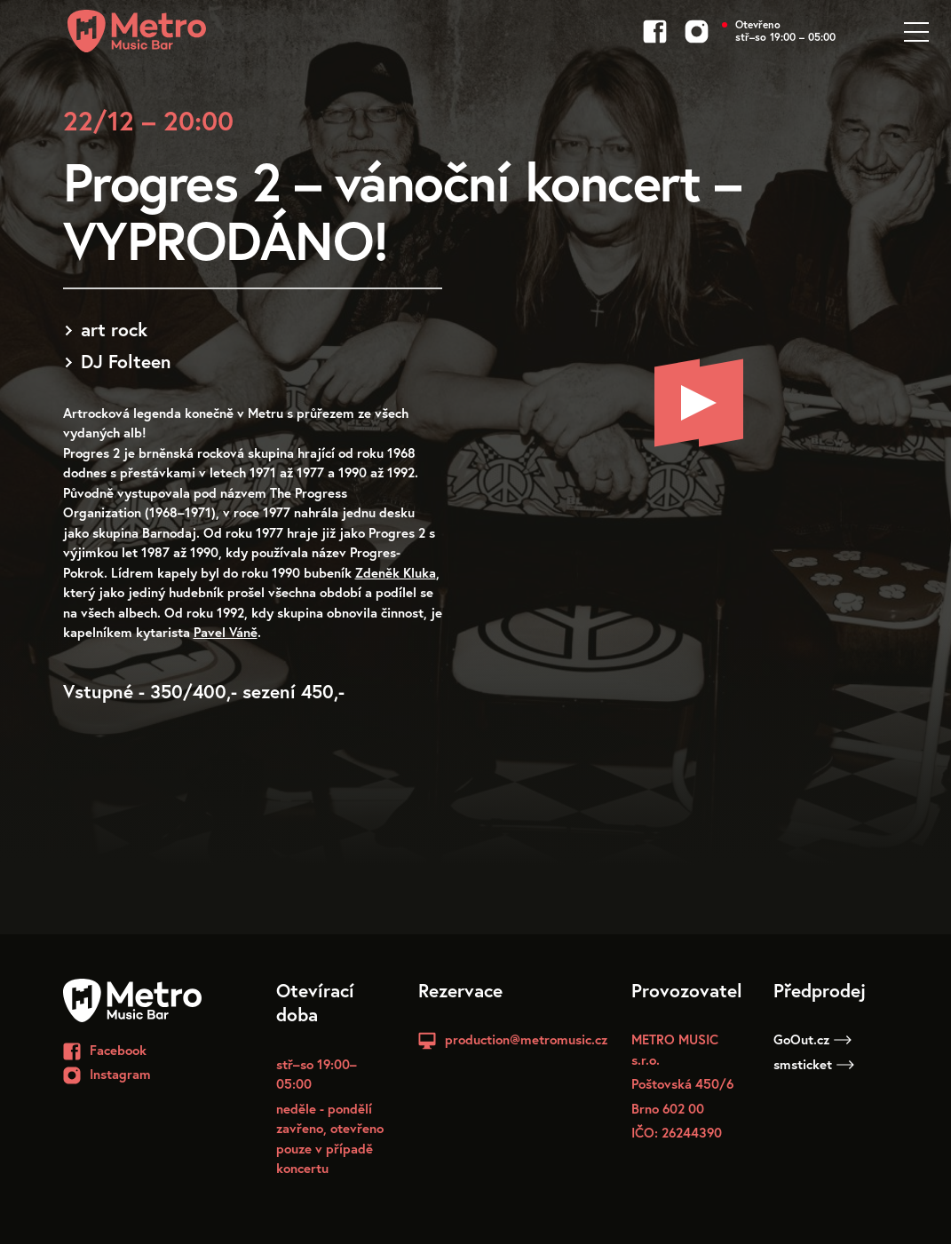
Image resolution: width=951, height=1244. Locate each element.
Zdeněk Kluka (395, 572)
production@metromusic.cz (526, 1039)
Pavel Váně (226, 632)
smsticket (813, 1064)
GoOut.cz (812, 1039)
